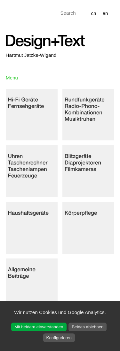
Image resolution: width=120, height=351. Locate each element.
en (105, 13)
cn (93, 13)
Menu (12, 77)
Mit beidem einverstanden (38, 327)
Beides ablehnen (87, 327)
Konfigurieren (59, 337)
